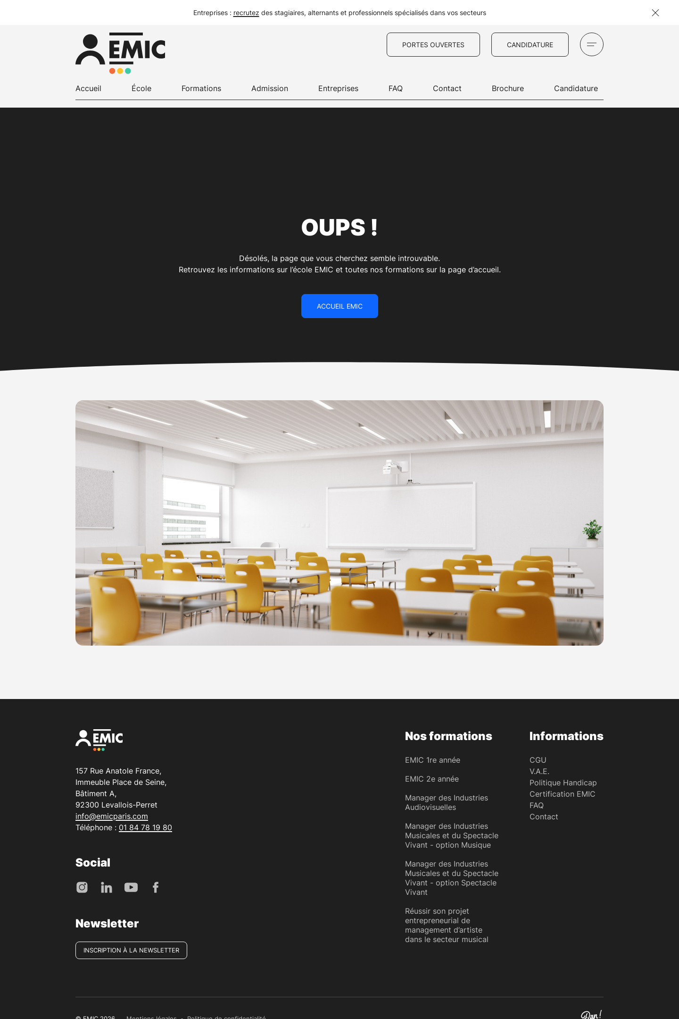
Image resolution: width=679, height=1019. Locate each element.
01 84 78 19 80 (145, 827)
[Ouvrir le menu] (592, 44)
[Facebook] (155, 886)
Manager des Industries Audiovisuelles (446, 802)
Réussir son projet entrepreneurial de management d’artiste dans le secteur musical (447, 925)
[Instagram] (82, 886)
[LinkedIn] (106, 886)
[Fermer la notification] (655, 12)
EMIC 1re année (432, 760)
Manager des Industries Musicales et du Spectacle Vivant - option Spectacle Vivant (451, 878)
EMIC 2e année (432, 778)
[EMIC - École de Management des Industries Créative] (120, 55)
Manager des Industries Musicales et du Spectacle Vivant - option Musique (451, 835)
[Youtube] (131, 886)
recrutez (246, 12)
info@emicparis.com (111, 816)
